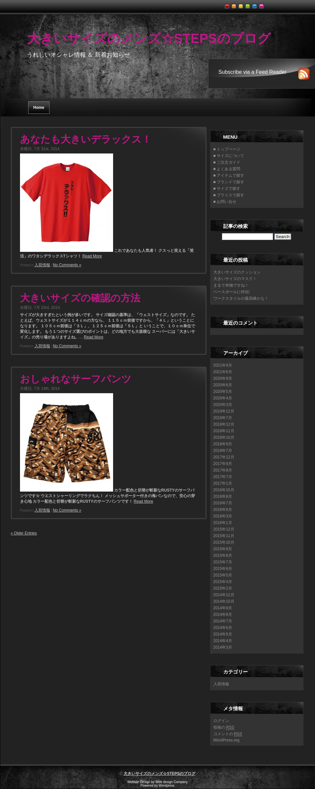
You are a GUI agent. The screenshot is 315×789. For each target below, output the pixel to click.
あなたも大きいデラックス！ (85, 139)
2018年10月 (223, 437)
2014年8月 (222, 614)
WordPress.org (226, 740)
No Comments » (67, 265)
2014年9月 (222, 608)
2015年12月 (223, 529)
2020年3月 (222, 404)
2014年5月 (222, 634)
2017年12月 (223, 457)
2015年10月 (223, 542)
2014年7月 (222, 621)
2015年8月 (222, 555)
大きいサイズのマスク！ (235, 278)
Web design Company (171, 782)
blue (255, 4)
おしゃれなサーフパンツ (75, 379)
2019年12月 (223, 411)
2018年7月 (222, 450)
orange (234, 4)
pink (262, 4)
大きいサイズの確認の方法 (80, 298)
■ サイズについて (229, 155)
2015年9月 (222, 549)
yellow (241, 4)
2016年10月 (223, 490)
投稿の (223, 727)
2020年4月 (222, 398)
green (248, 4)
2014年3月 (222, 647)
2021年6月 (222, 372)
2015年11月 (223, 536)
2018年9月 (222, 444)
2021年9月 (222, 365)
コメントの (227, 734)
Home (38, 107)
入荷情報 (42, 265)
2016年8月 (222, 496)
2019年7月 (222, 417)
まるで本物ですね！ (231, 285)
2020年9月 (222, 378)
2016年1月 (222, 522)
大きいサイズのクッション (237, 272)
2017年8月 (222, 470)
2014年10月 (223, 601)
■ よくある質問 (227, 169)
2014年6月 (222, 627)
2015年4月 (222, 581)
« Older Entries (24, 533)
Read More (92, 256)
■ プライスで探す (229, 195)
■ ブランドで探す (229, 182)
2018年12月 (223, 424)
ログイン (221, 720)
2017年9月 (222, 463)
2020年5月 (222, 391)
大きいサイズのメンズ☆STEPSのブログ (149, 38)
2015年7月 (222, 562)
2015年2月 (222, 588)
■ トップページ (227, 149)
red (228, 4)
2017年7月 (222, 477)
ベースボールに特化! (231, 292)
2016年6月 (222, 509)
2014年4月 (222, 640)
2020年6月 (222, 385)
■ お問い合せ (225, 201)
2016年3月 (222, 516)
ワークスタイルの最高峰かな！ (240, 298)
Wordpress (166, 785)
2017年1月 (222, 483)
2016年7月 (222, 503)
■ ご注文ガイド (227, 162)
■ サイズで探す (227, 188)
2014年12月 (223, 595)
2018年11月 (223, 431)
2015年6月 (222, 568)
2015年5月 (222, 575)
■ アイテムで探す (229, 175)
